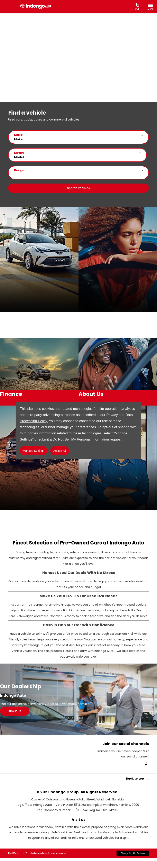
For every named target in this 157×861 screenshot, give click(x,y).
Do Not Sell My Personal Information (81, 439)
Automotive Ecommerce (48, 856)
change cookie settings (133, 856)
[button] (78, 137)
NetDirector (16, 856)
